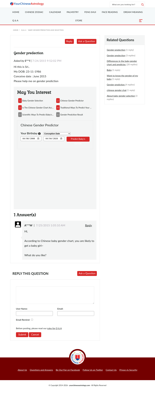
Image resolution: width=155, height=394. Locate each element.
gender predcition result (71, 114)
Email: (60, 312)
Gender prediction (116, 84)
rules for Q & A (54, 331)
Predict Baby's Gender (78, 140)
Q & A (15, 20)
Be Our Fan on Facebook (68, 373)
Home (15, 12)
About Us (22, 373)
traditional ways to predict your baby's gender (76, 107)
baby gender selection (32, 100)
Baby (109, 70)
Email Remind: (23, 323)
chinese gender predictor (72, 100)
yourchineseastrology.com (79, 389)
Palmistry (73, 12)
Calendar (55, 12)
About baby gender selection (121, 95)
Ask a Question (86, 41)
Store (78, 20)
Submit (22, 338)
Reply (69, 41)
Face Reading (110, 12)
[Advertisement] (55, 177)
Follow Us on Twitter (93, 373)
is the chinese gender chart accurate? (38, 107)
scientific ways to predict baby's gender (38, 114)
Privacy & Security (128, 373)
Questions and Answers (41, 373)
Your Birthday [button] (31, 134)
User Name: (21, 312)
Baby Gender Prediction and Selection (46, 30)
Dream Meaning (133, 12)
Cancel (35, 338)
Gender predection (116, 49)
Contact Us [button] (111, 373)
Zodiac (34, 12)
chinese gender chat (116, 90)
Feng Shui (90, 12)
